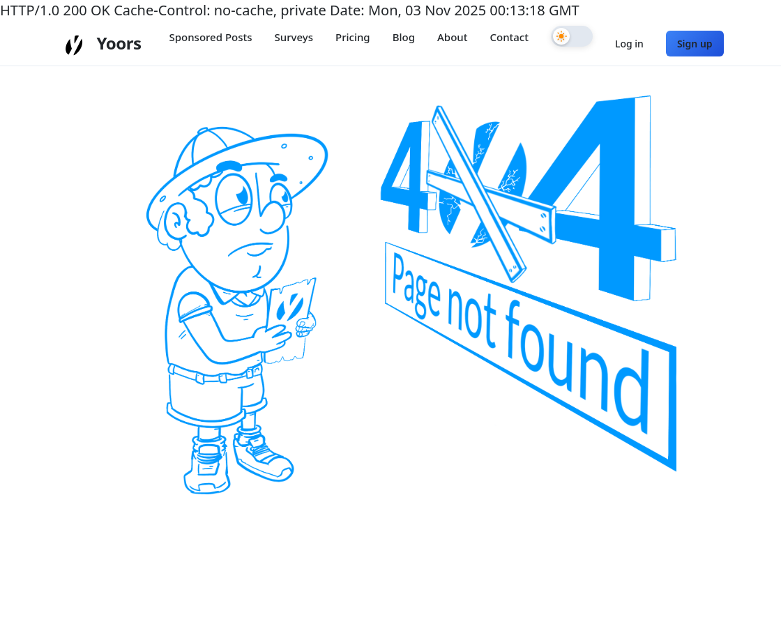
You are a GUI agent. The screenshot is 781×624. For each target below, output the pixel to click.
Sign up (695, 43)
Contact (509, 37)
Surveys (294, 37)
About (452, 37)
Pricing (352, 37)
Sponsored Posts (210, 37)
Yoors (118, 42)
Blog (404, 37)
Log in (629, 43)
